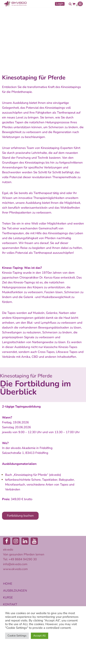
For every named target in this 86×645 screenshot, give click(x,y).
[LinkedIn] (25, 541)
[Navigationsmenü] (80, 3)
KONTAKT (10, 604)
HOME (7, 584)
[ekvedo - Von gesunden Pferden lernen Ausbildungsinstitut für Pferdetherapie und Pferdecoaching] (15, 4)
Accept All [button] (39, 635)
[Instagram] (15, 541)
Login (60, 4)
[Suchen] (70, 3)
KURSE (8, 597)
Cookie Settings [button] (17, 635)
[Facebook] (6, 541)
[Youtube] (34, 541)
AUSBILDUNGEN (15, 591)
